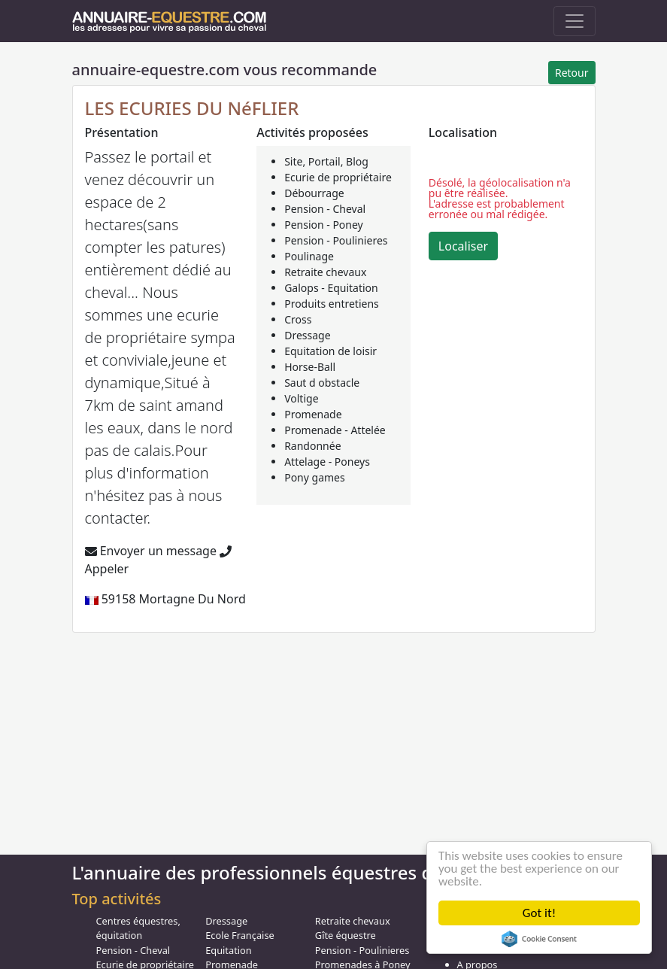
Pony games (314, 477)
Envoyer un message (151, 550)
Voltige (301, 398)
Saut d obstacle (321, 382)
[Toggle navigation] (574, 21)
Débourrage (314, 193)
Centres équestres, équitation (138, 928)
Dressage (307, 335)
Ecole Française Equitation (239, 942)
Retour (572, 72)
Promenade (312, 414)
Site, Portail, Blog (326, 161)
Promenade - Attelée (335, 430)
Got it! (539, 913)
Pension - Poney (323, 224)
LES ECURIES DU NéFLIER (192, 108)
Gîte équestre (345, 935)
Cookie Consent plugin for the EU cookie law (539, 939)
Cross (297, 319)
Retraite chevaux (325, 272)
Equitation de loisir (330, 351)
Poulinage (309, 256)
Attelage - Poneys (327, 461)
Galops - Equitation (331, 288)
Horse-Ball (309, 367)
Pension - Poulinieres (335, 240)
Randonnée (312, 446)
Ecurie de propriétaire (338, 177)
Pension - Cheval (324, 209)
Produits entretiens (331, 303)
